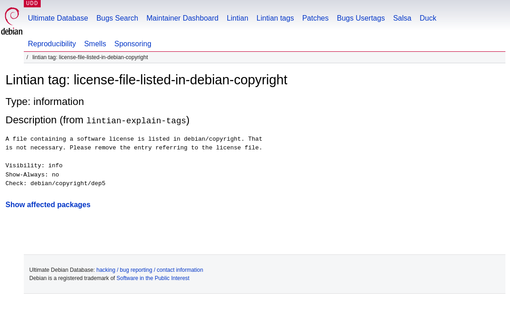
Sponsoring (132, 44)
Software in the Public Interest (153, 278)
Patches (315, 18)
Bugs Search (118, 18)
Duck (427, 18)
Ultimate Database (58, 18)
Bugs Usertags (361, 18)
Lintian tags (275, 18)
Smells (95, 44)
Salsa (402, 18)
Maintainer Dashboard (182, 18)
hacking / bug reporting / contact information (150, 269)
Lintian (237, 18)
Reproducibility (52, 44)
